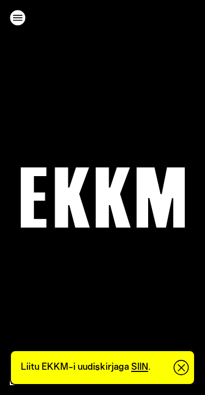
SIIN (139, 367)
